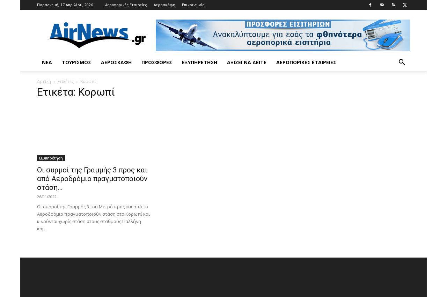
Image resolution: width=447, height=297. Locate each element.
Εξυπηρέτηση (199, 62)
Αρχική (44, 81)
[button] (401, 63)
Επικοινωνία (193, 4)
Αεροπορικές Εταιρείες (126, 4)
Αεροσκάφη (164, 4)
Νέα (47, 62)
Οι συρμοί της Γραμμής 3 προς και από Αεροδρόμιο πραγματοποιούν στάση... (92, 179)
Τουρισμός (76, 62)
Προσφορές (156, 62)
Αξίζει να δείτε (246, 62)
